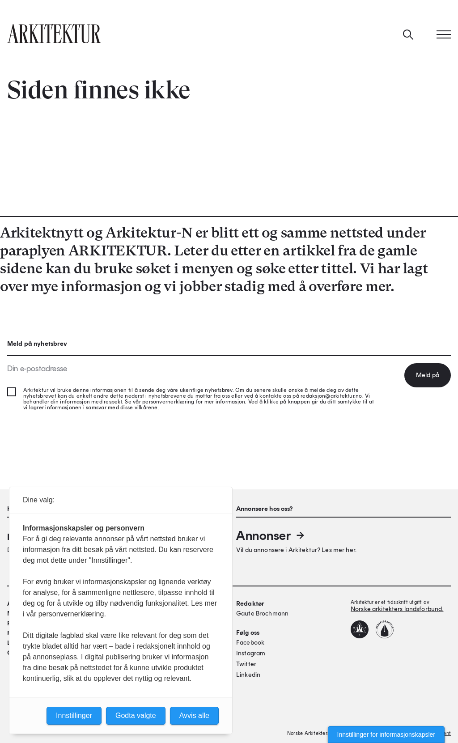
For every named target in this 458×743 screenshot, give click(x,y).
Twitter (246, 664)
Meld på (427, 375)
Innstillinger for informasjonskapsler (386, 734)
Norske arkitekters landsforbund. (397, 609)
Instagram (250, 653)
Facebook (250, 642)
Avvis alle (194, 715)
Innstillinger (74, 715)
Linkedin (248, 675)
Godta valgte (135, 715)
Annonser (271, 535)
